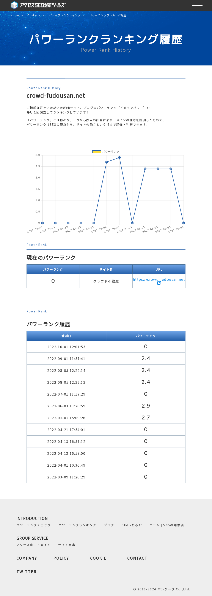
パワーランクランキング (65, 15)
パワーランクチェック (33, 525)
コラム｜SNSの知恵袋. (167, 525)
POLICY (61, 558)
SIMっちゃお (132, 525)
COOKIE (98, 558)
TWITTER (26, 571)
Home (15, 15)
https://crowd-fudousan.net (159, 281)
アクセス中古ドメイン (33, 545)
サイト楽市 (66, 545)
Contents (33, 15)
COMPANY (26, 558)
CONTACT (137, 558)
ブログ (109, 525)
